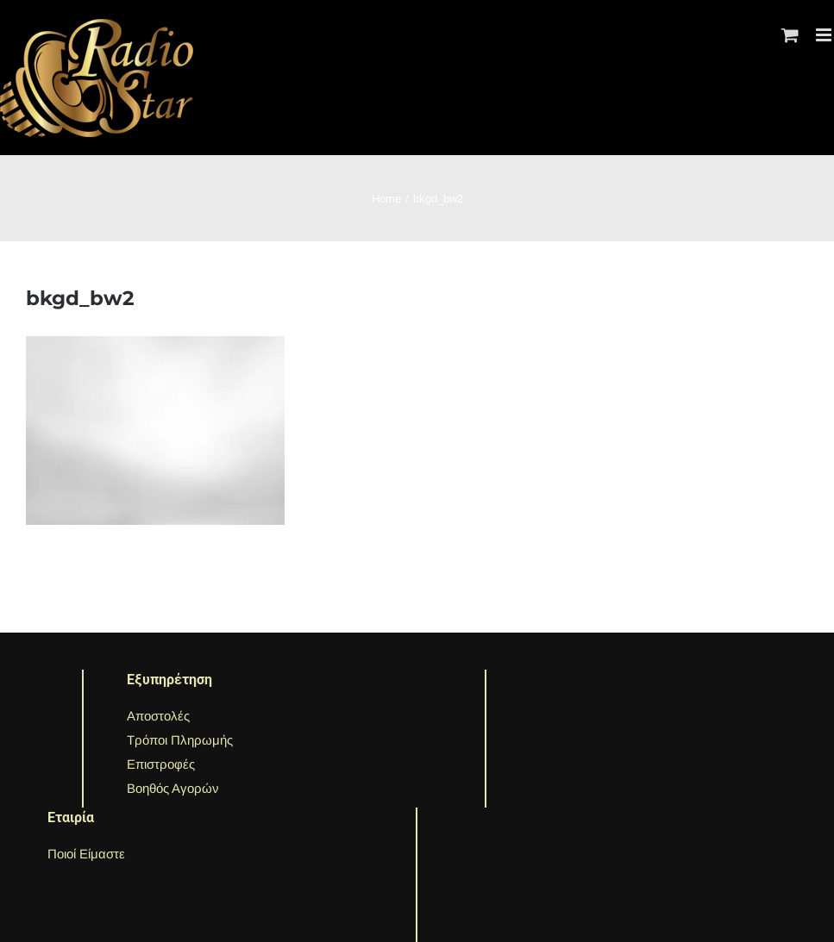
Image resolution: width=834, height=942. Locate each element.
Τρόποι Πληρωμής (180, 740)
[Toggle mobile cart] (790, 35)
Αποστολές (158, 715)
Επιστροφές (161, 764)
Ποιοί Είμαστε (86, 853)
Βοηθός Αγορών (173, 788)
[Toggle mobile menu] (825, 35)
